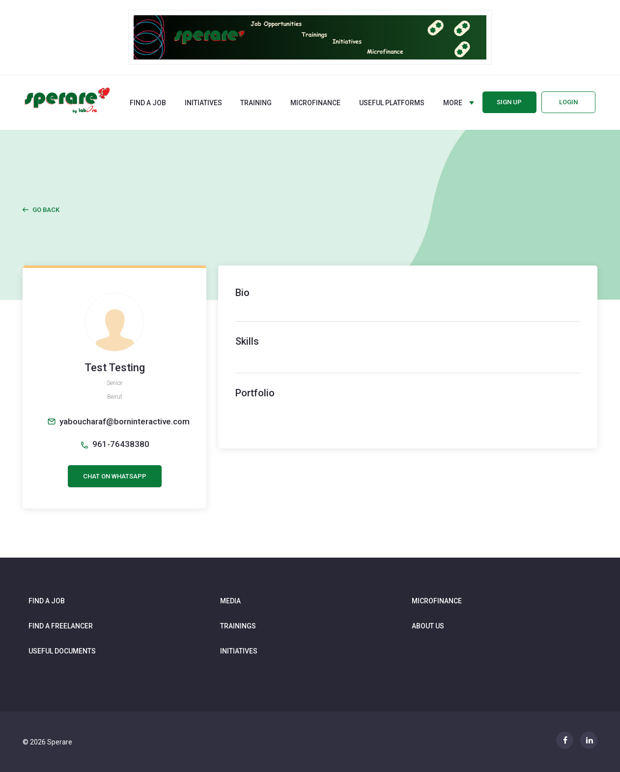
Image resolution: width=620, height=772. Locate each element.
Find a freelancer (60, 626)
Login (568, 102)
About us (428, 626)
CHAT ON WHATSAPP (114, 476)
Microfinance (315, 103)
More (452, 103)
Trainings (238, 626)
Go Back (45, 209)
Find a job (148, 103)
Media (230, 601)
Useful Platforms (391, 103)
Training (256, 103)
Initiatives (203, 103)
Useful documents (62, 651)
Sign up (509, 102)
